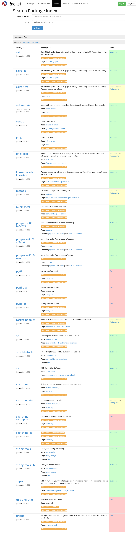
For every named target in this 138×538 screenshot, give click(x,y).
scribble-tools (24, 352)
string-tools (23, 449)
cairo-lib (21, 71)
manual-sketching (52, 388)
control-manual (52, 125)
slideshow (66, 327)
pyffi (19, 271)
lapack (62, 181)
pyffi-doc (21, 287)
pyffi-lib (21, 303)
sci (17, 336)
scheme (61, 375)
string (48, 456)
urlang (20, 516)
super (19, 481)
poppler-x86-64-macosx (26, 256)
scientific (73, 343)
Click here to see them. (30, 42)
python (51, 278)
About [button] (66, 3)
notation (60, 490)
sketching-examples (22, 418)
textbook (71, 375)
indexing (53, 490)
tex (66, 163)
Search (56, 3)
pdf (47, 327)
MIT (62, 233)
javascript (57, 359)
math (59, 163)
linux (67, 181)
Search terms (23, 16)
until (58, 128)
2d (47, 61)
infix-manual (50, 141)
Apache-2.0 (53, 233)
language (56, 214)
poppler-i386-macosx (24, 224)
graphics (56, 61)
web (55, 525)
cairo (19, 52)
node (74, 198)
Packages (31, 3)
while (63, 128)
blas (47, 181)
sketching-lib (24, 433)
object (67, 490)
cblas (52, 181)
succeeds (113, 52)
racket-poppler (25, 320)
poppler (49, 230)
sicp (18, 368)
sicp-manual (50, 371)
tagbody (53, 128)
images (61, 198)
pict (63, 163)
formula (49, 163)
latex (54, 163)
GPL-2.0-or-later (75, 233)
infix (19, 137)
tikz (77, 198)
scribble (58, 327)
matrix (66, 343)
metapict (22, 191)
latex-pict (22, 154)
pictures (54, 375)
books (48, 375)
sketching (22, 384)
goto (48, 128)
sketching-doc (25, 400)
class (48, 490)
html (51, 359)
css (47, 359)
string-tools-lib (25, 465)
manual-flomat (51, 339)
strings (53, 456)
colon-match (24, 105)
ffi (47, 278)
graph (48, 198)
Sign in (121, 3)
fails (111, 271)
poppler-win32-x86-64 (26, 240)
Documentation (44, 3)
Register (131, 3)
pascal (63, 214)
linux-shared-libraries (24, 173)
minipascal (23, 207)
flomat (56, 181)
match (48, 112)
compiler (49, 214)
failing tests (114, 89)
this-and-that (24, 499)
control (20, 121)
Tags (26, 22)
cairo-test (22, 87)
